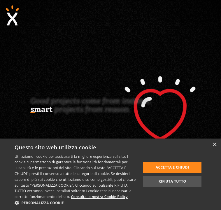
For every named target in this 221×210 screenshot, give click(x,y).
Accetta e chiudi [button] (172, 167)
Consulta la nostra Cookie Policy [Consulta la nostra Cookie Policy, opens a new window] (99, 196)
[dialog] (110, 174)
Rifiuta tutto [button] (172, 181)
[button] (76, 203)
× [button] (214, 145)
